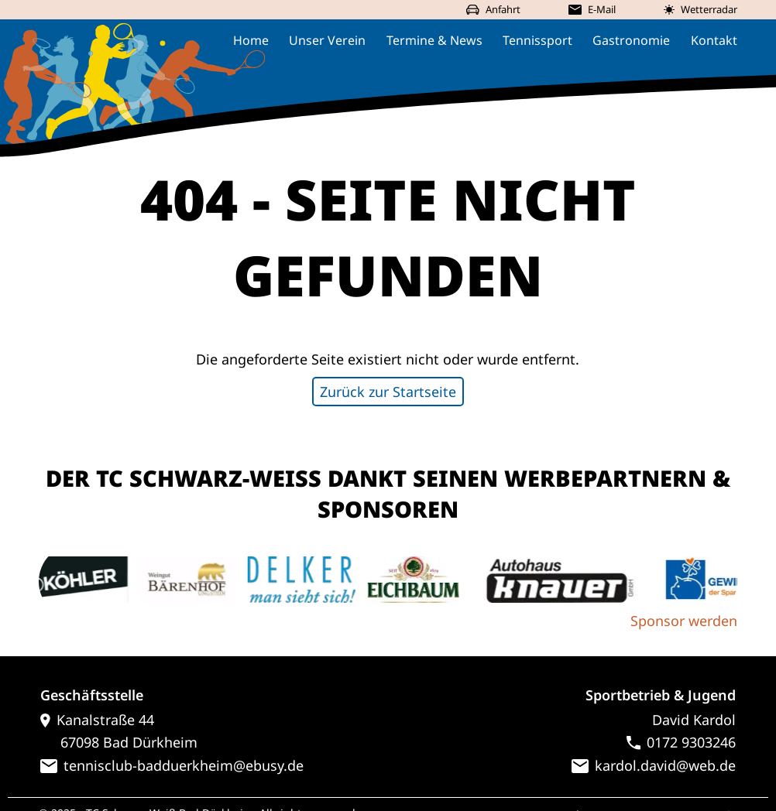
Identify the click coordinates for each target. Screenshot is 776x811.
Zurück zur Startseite (388, 391)
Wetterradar (700, 9)
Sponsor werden (683, 620)
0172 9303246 (681, 742)
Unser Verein (327, 40)
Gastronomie (631, 40)
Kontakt (714, 40)
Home (251, 40)
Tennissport (537, 40)
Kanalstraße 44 (97, 719)
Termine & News (434, 40)
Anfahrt (493, 9)
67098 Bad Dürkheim (118, 742)
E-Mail (591, 9)
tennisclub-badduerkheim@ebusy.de (172, 765)
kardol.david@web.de (654, 765)
